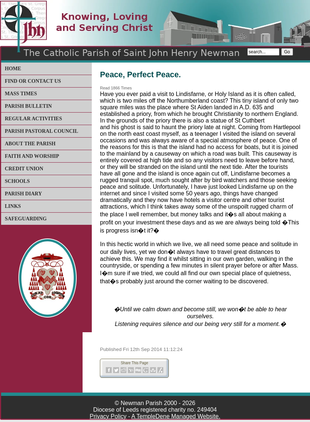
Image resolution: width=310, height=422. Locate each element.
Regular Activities (33, 118)
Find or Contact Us (33, 81)
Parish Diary (23, 193)
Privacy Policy (108, 416)
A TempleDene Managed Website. (175, 416)
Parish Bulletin (28, 106)
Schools (17, 181)
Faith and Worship (32, 156)
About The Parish (30, 143)
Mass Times (21, 93)
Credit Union (24, 168)
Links (13, 206)
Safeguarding (26, 218)
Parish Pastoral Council (41, 131)
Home (13, 68)
